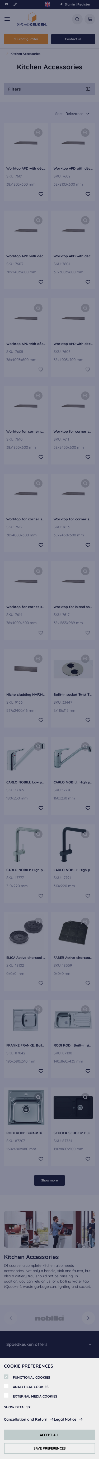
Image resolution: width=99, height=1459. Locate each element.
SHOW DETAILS (16, 1407)
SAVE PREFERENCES (50, 1448)
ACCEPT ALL (49, 1435)
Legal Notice (65, 1419)
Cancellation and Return (25, 1419)
